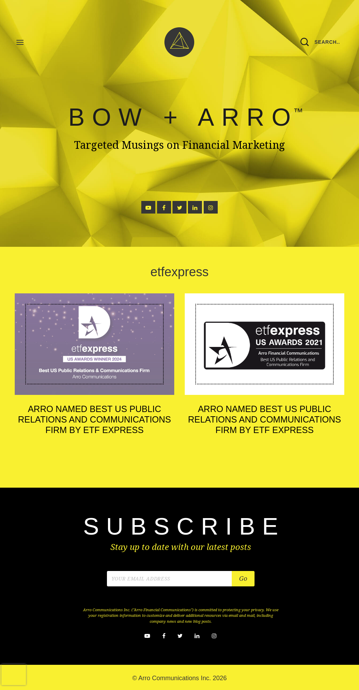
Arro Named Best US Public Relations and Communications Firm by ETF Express (94, 419)
